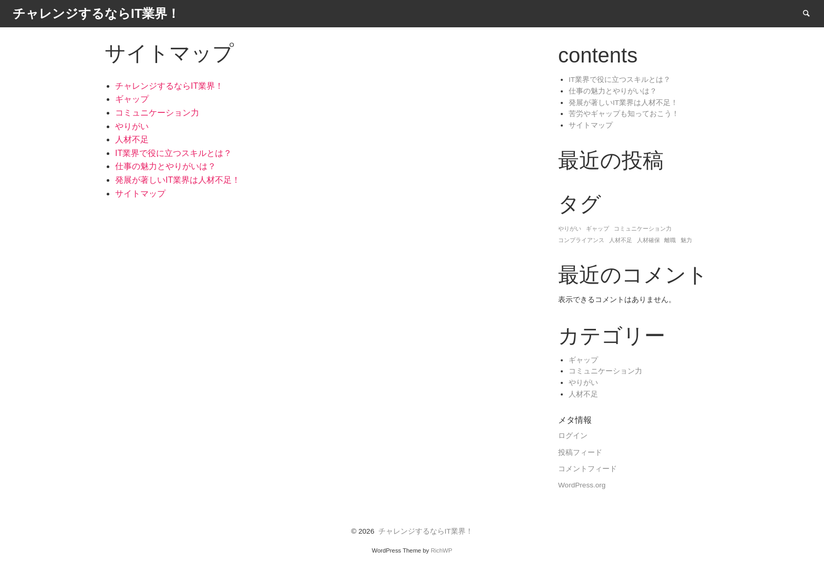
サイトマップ (140, 193)
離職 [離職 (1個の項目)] (670, 240)
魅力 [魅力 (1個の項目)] (686, 240)
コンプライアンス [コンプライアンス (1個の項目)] (581, 240)
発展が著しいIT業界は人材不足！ (177, 179)
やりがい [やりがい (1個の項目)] (569, 228)
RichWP (441, 550)
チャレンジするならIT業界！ (169, 85)
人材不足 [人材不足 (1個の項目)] (620, 240)
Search (811, 12)
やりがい (132, 126)
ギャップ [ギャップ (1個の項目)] (597, 228)
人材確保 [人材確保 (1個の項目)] (648, 240)
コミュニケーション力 (157, 112)
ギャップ (132, 99)
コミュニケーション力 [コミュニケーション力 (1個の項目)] (643, 228)
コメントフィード (587, 469)
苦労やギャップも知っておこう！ (624, 114)
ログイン (573, 436)
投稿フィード (580, 452)
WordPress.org (581, 485)
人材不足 (132, 139)
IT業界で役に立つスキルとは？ (173, 153)
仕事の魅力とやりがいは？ (165, 166)
